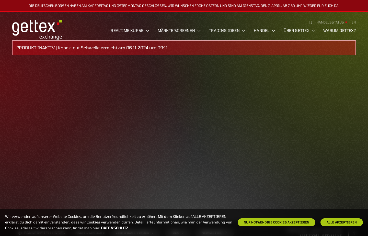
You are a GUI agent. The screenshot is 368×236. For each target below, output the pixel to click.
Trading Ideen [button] (227, 30)
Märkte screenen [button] (179, 30)
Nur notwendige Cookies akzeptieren (276, 222)
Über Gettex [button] (299, 30)
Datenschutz (115, 228)
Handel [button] (264, 30)
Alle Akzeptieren (342, 222)
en (353, 22)
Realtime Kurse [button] (130, 30)
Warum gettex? (339, 30)
